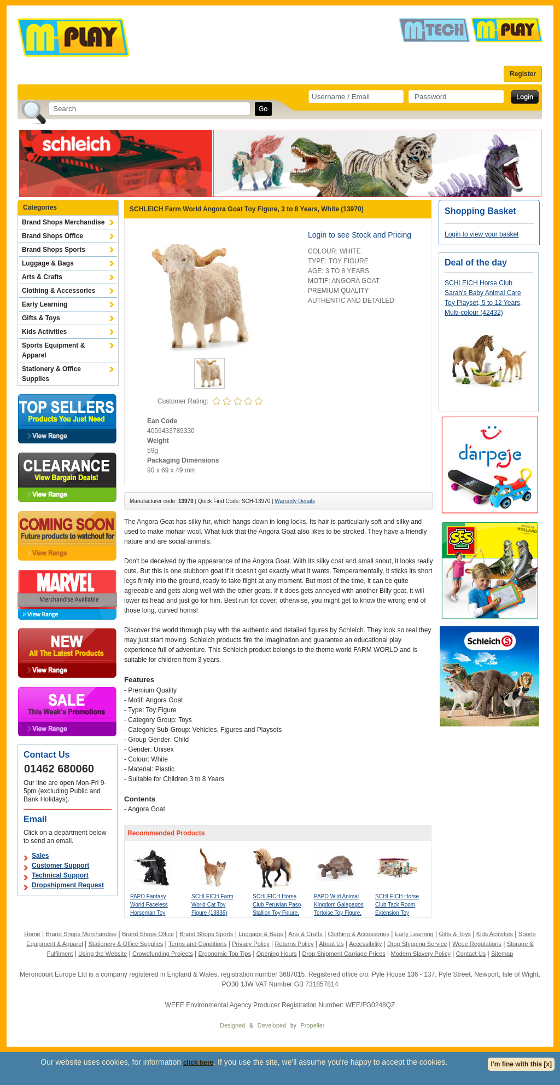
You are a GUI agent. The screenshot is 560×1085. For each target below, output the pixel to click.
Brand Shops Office (52, 236)
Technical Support (60, 875)
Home (32, 934)
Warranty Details (295, 501)
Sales (40, 855)
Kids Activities (44, 332)
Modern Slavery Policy (421, 953)
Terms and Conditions (197, 943)
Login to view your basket (481, 234)
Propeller (312, 1025)
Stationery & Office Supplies (51, 374)
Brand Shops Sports (53, 249)
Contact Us (471, 953)
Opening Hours (276, 953)
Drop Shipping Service (417, 943)
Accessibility (365, 943)
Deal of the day (476, 262)
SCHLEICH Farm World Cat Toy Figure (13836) (212, 904)
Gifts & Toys (41, 318)
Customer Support (60, 865)
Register (523, 74)
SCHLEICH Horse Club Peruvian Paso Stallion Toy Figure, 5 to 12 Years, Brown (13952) (277, 912)
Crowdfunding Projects (162, 953)
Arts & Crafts (42, 277)
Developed (272, 1025)
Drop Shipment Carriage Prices (343, 953)
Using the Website (102, 953)
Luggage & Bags (48, 263)
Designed (232, 1025)
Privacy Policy (250, 943)
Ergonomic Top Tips (224, 953)
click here (198, 1062)
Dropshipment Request (68, 885)
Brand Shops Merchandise (63, 222)
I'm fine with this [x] (521, 1064)
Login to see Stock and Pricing (359, 234)
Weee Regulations (476, 943)
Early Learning (44, 304)
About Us (331, 943)
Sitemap (502, 953)
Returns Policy (294, 943)
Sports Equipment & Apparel (53, 350)
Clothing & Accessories (58, 291)
